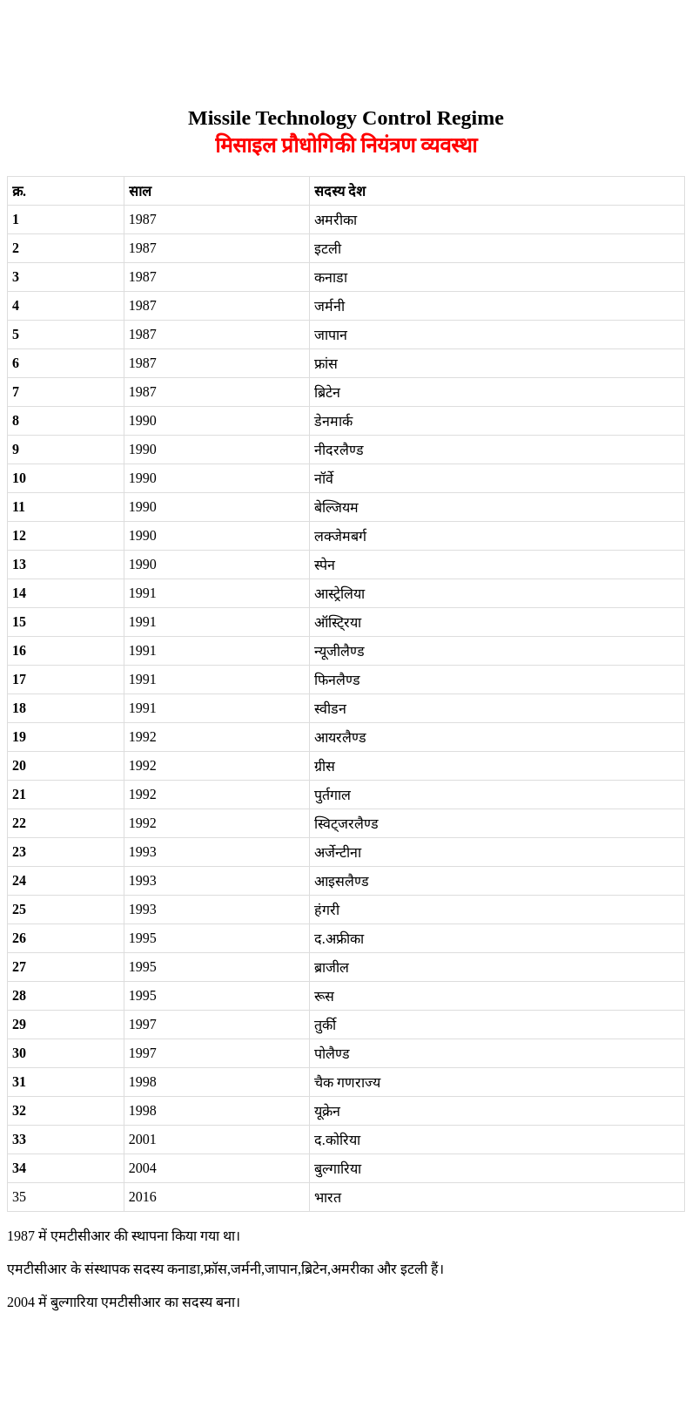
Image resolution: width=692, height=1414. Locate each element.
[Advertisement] (324, 46)
